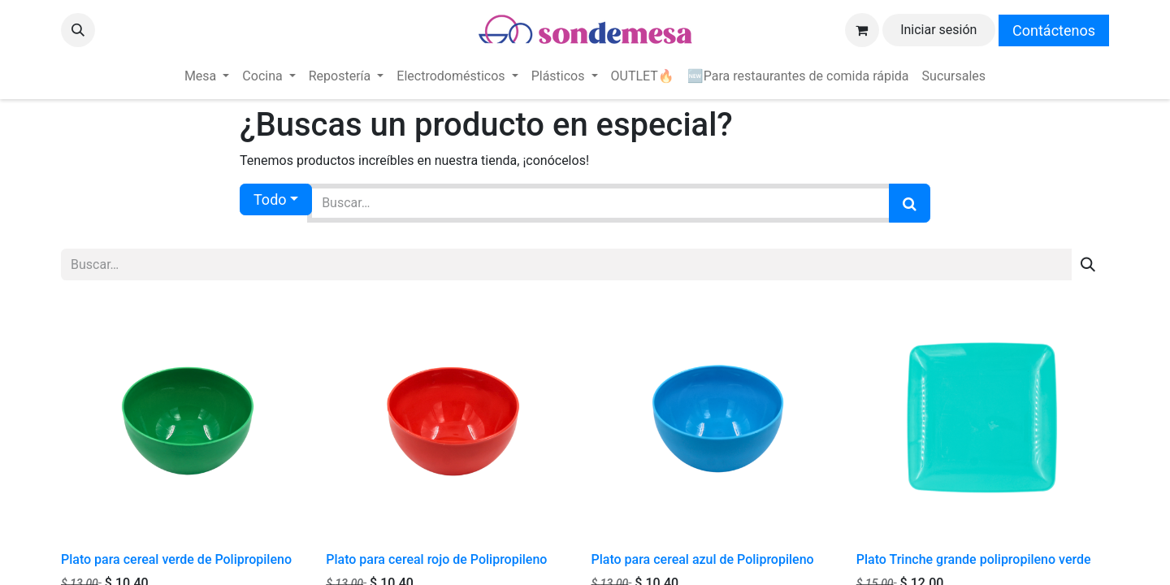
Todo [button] (270, 199)
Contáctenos (1053, 30)
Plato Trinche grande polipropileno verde (973, 559)
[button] (78, 30)
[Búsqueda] (909, 203)
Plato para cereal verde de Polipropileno (176, 559)
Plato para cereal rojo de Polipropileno (436, 559)
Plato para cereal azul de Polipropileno (703, 559)
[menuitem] (207, 76)
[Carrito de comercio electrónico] (862, 30)
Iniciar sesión (938, 29)
